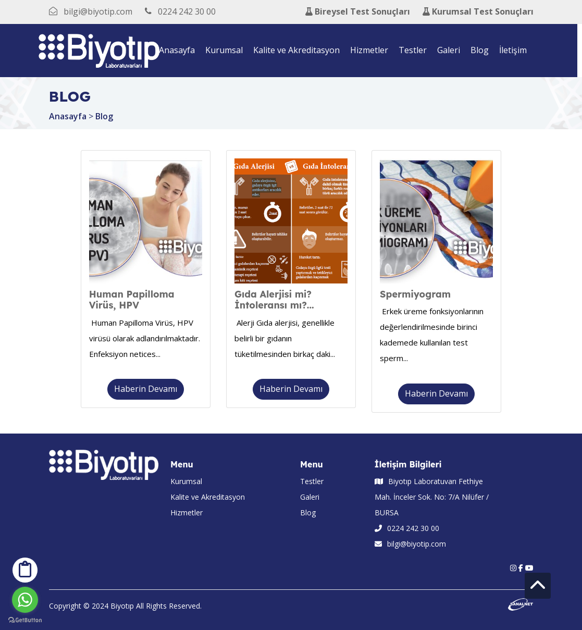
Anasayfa (179, 50)
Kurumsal (226, 50)
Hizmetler (372, 50)
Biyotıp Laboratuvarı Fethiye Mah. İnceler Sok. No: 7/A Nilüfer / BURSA (432, 496)
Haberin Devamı (145, 388)
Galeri (451, 50)
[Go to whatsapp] (25, 600)
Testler (415, 50)
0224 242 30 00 (407, 528)
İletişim (515, 50)
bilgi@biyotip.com (410, 544)
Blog (482, 50)
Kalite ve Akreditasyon (299, 50)
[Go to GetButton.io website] (25, 619)
